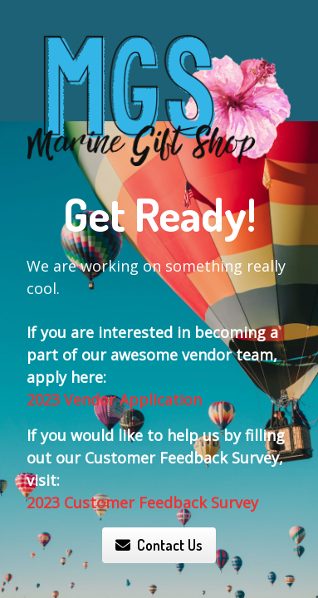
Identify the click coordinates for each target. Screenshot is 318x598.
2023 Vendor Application (114, 399)
